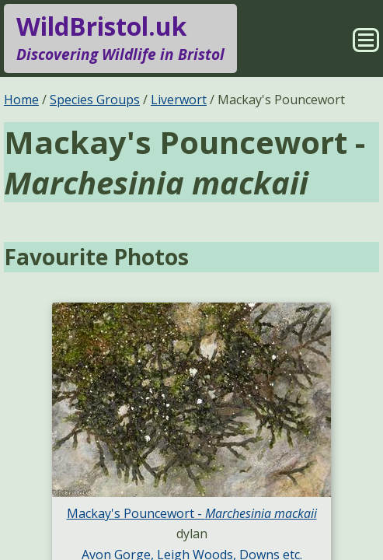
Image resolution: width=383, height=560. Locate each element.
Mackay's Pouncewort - (192, 513)
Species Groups (95, 99)
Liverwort (179, 99)
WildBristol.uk (120, 38)
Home (21, 99)
